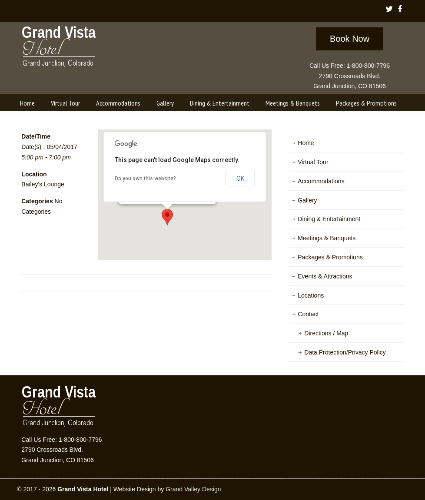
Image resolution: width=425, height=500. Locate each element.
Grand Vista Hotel (59, 48)
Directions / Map (326, 333)
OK (240, 178)
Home (306, 142)
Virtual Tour (313, 162)
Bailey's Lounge (42, 184)
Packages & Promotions (330, 257)
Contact (308, 314)
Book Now (349, 38)
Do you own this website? (145, 178)
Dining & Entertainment (329, 218)
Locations (311, 295)
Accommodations (321, 181)
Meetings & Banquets (326, 238)
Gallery (307, 200)
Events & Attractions (325, 276)
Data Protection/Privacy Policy (345, 352)
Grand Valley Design (193, 489)
